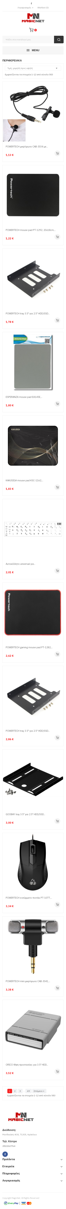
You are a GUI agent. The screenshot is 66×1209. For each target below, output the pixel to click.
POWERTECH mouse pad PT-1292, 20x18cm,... (31, 230)
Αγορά (57, 153)
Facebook (31, 4)
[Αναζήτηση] (33, 39)
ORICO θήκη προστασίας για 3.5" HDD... (27, 1064)
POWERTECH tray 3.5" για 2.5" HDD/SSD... (28, 313)
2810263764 (8, 1146)
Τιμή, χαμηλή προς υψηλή (33, 68)
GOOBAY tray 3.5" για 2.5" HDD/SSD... (25, 814)
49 (28, 1091)
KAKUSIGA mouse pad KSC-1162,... (24, 480)
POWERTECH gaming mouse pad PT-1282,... (29, 647)
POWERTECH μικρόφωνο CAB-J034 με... (27, 146)
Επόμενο (39, 1091)
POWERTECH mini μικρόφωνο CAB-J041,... (28, 981)
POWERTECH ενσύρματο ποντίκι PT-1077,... (29, 897)
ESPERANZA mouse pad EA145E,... (24, 396)
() (43, 7)
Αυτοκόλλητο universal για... (20, 563)
